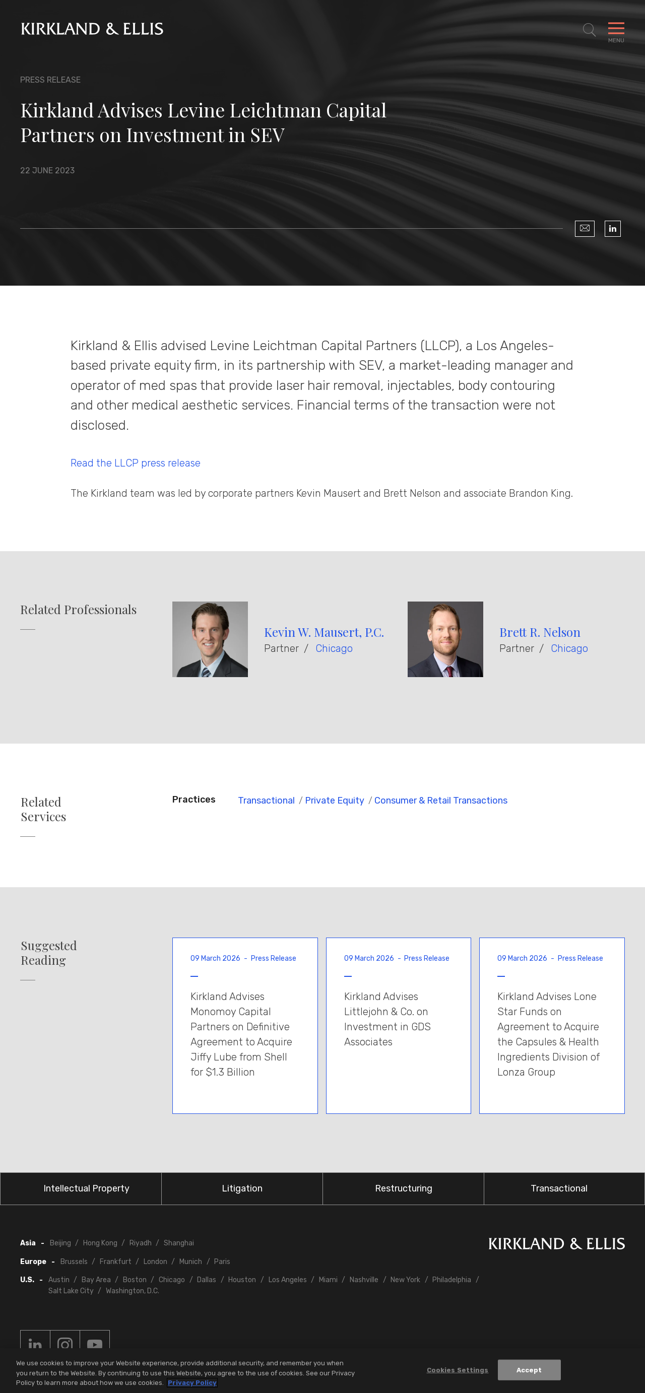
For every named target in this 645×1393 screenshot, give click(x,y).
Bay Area (96, 1280)
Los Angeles (288, 1280)
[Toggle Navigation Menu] (616, 30)
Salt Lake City (71, 1291)
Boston (135, 1280)
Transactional (266, 800)
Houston (242, 1280)
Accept (529, 1370)
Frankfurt (116, 1261)
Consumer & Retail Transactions (440, 800)
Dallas (206, 1280)
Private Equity (334, 800)
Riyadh (141, 1243)
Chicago (334, 648)
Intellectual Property (86, 1188)
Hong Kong (100, 1243)
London (155, 1261)
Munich (190, 1261)
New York (405, 1280)
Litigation (242, 1188)
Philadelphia (451, 1280)
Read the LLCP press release (136, 463)
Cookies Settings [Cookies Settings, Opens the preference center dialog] (458, 1370)
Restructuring (403, 1188)
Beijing (60, 1243)
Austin (59, 1280)
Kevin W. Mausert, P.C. (324, 632)
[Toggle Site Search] (589, 30)
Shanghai (179, 1243)
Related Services (43, 809)
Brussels (74, 1261)
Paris (222, 1261)
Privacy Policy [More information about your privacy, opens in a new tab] (192, 1383)
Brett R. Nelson (539, 632)
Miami (328, 1280)
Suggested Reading (49, 953)
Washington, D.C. (132, 1291)
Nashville (364, 1280)
